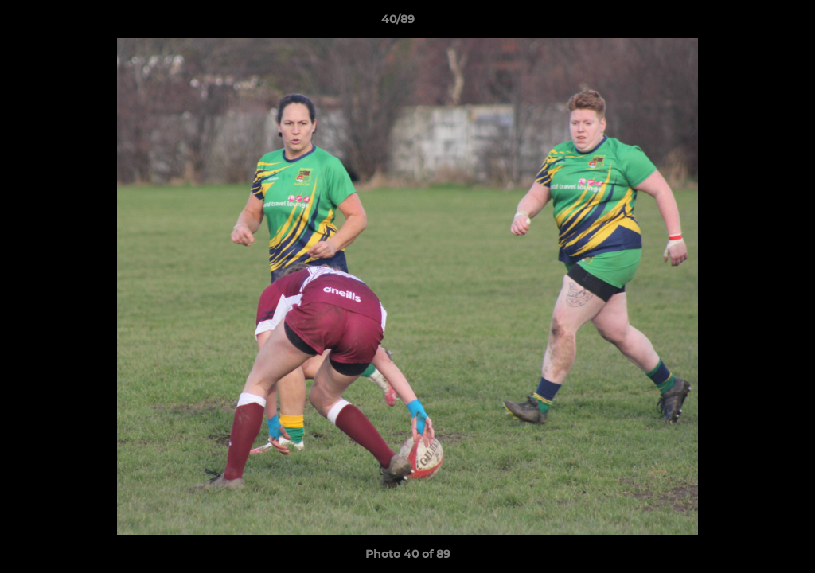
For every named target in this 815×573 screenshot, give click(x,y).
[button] (748, 23)
